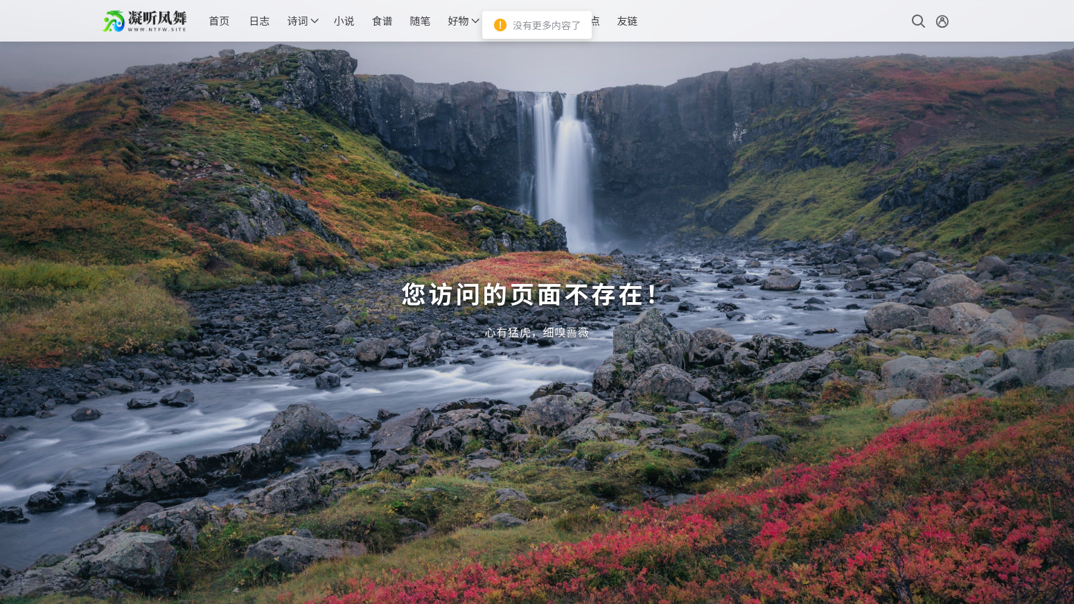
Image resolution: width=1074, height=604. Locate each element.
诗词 (297, 20)
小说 (343, 20)
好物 (458, 20)
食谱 (381, 20)
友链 (627, 20)
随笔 (420, 20)
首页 (219, 20)
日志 (259, 20)
